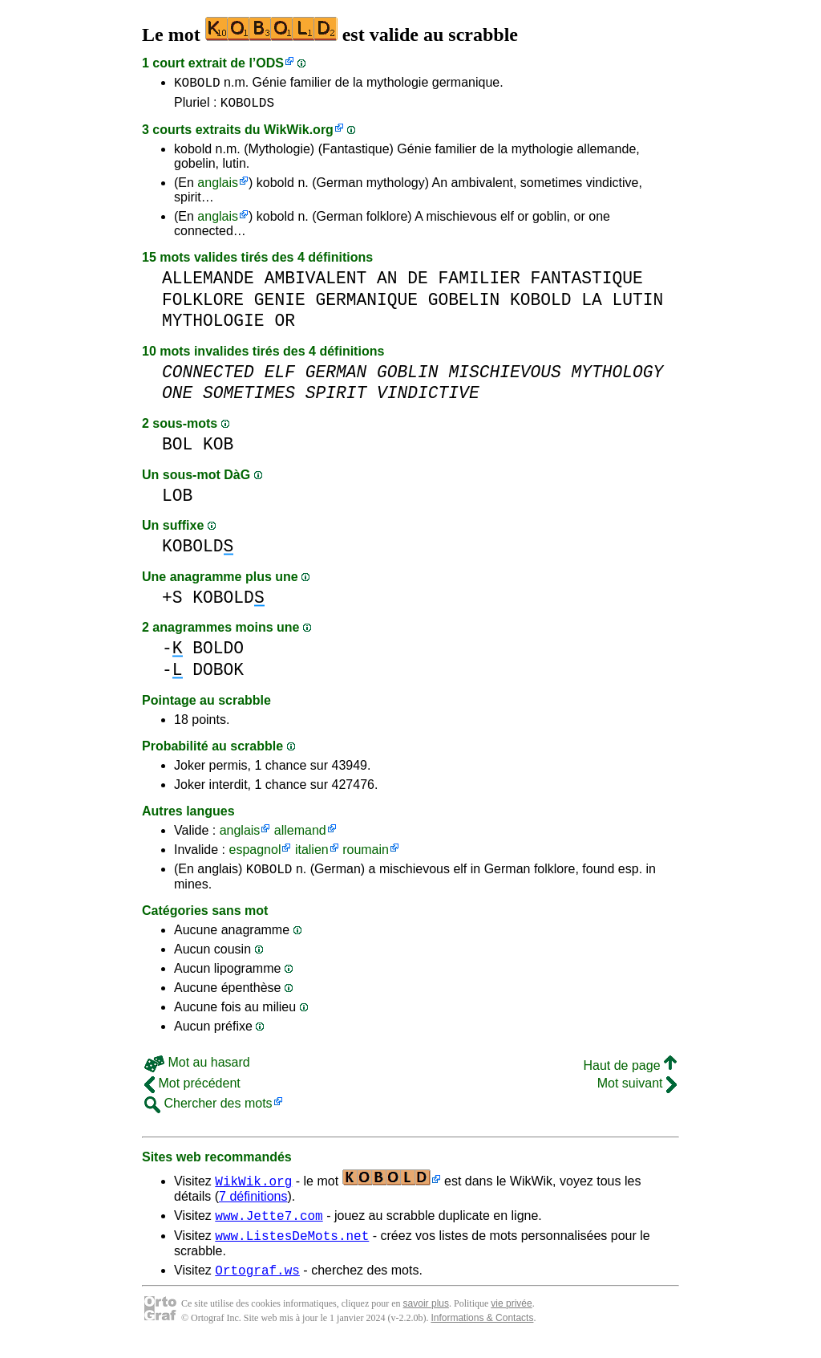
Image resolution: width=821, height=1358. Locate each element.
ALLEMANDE (208, 283)
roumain (365, 854)
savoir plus (426, 1317)
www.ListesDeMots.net (292, 1247)
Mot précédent (192, 1090)
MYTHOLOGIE (213, 325)
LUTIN (637, 304)
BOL (177, 449)
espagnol (255, 854)
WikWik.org (299, 134)
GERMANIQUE (366, 304)
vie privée (511, 1317)
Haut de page (630, 1072)
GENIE (279, 304)
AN (387, 283)
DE (417, 283)
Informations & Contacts (482, 1332)
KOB (218, 449)
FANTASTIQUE (586, 283)
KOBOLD (197, 84)
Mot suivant (637, 1090)
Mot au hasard (197, 1069)
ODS (270, 63)
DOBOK (218, 674)
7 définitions (253, 1203)
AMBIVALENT (316, 283)
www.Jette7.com (268, 1225)
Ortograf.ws (257, 1284)
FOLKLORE (203, 304)
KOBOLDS (247, 107)
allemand (300, 835)
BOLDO (218, 653)
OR (284, 325)
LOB (177, 500)
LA (591, 304)
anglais (217, 187)
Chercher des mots (208, 1110)
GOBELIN (463, 304)
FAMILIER (479, 283)
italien (312, 854)
